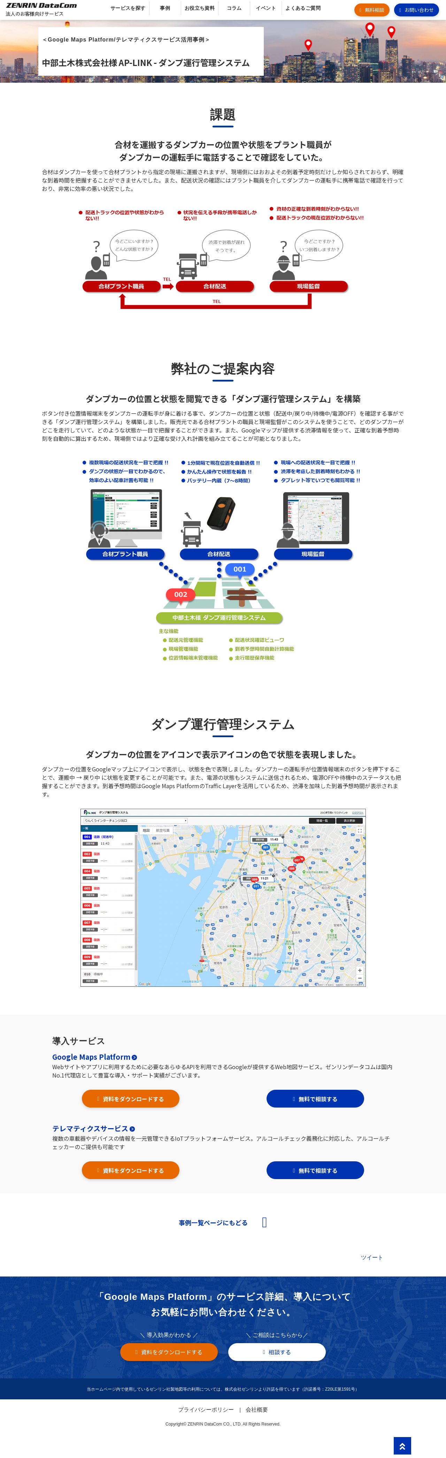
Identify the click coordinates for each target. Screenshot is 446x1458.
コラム (234, 8)
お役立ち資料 (200, 8)
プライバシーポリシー (206, 1410)
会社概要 (257, 1410)
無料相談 (374, 9)
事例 (165, 8)
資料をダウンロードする (133, 1099)
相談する (280, 1352)
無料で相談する (318, 1099)
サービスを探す (128, 8)
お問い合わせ (419, 9)
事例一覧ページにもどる (213, 1222)
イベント (266, 8)
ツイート (372, 1257)
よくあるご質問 (303, 8)
